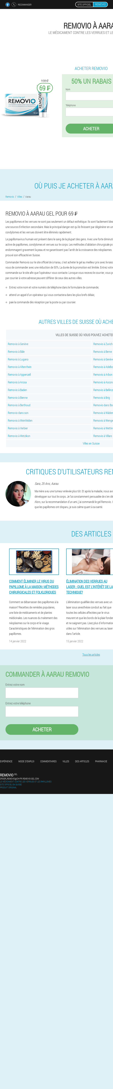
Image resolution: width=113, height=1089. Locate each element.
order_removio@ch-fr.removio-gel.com (19, 778)
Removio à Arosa (17, 382)
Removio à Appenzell (19, 374)
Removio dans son (18, 413)
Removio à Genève (18, 344)
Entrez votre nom (15, 684)
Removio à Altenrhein (20, 367)
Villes (66, 761)
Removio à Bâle (16, 351)
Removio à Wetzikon (19, 436)
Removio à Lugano (18, 359)
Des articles (82, 761)
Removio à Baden (17, 390)
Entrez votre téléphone (18, 703)
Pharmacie (101, 761)
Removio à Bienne (18, 397)
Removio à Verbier (18, 428)
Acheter (42, 729)
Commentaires (48, 761)
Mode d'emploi (26, 761)
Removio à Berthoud (19, 405)
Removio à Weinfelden (20, 420)
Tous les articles (91, 654)
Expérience (6, 761)
